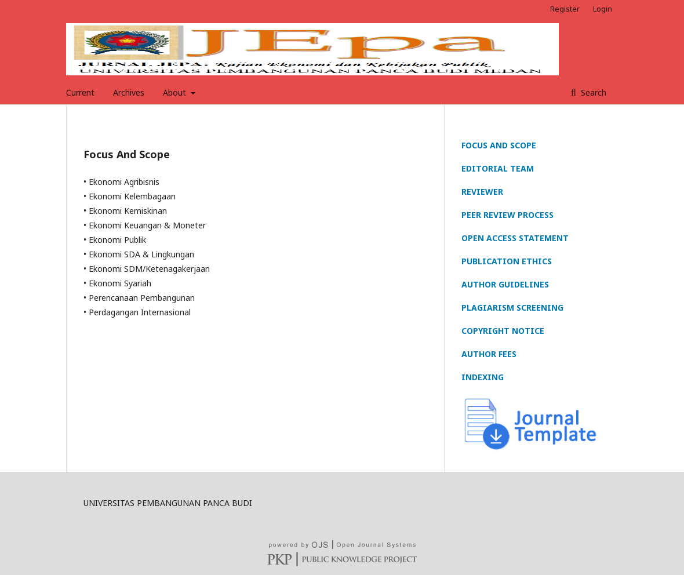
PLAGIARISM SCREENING (512, 307)
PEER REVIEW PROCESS (507, 214)
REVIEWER (482, 191)
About (175, 92)
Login (602, 8)
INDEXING (482, 377)
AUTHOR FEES (488, 353)
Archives (128, 92)
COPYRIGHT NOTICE (502, 330)
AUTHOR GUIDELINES (505, 284)
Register (565, 8)
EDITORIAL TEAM (497, 168)
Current (80, 92)
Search (592, 92)
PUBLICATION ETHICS (506, 261)
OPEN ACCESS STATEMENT (515, 237)
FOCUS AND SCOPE (498, 145)
